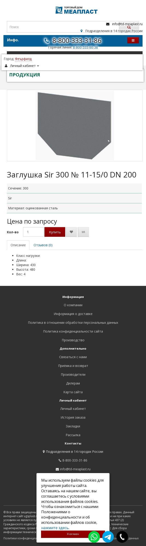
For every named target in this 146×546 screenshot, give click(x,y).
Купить (55, 232)
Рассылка (73, 435)
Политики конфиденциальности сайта (29, 538)
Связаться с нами (73, 357)
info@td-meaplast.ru (127, 24)
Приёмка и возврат (73, 365)
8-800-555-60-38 (85, 47)
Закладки (73, 426)
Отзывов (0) (43, 245)
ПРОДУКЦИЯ (24, 75)
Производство (73, 340)
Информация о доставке (73, 314)
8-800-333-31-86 (77, 40)
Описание (18, 245)
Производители (73, 374)
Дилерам (73, 383)
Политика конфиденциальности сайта (73, 331)
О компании (73, 305)
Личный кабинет (73, 408)
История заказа (73, 417)
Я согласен (73, 534)
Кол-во (13, 232)
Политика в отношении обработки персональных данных (73, 322)
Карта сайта (73, 392)
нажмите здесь (55, 527)
